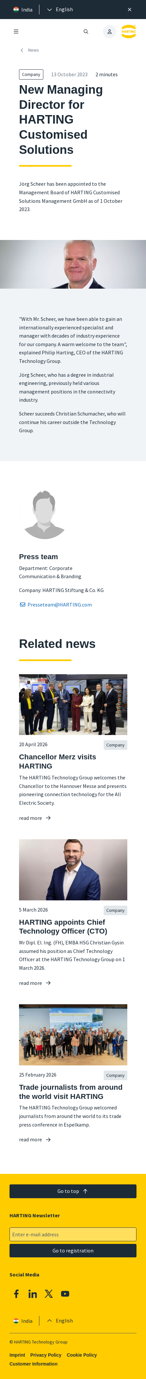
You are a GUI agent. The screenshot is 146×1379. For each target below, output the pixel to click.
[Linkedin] (32, 1294)
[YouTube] (65, 1294)
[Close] (130, 9)
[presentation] (59, 9)
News (29, 50)
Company (31, 74)
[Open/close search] (86, 31)
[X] (49, 1294)
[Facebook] (16, 1294)
